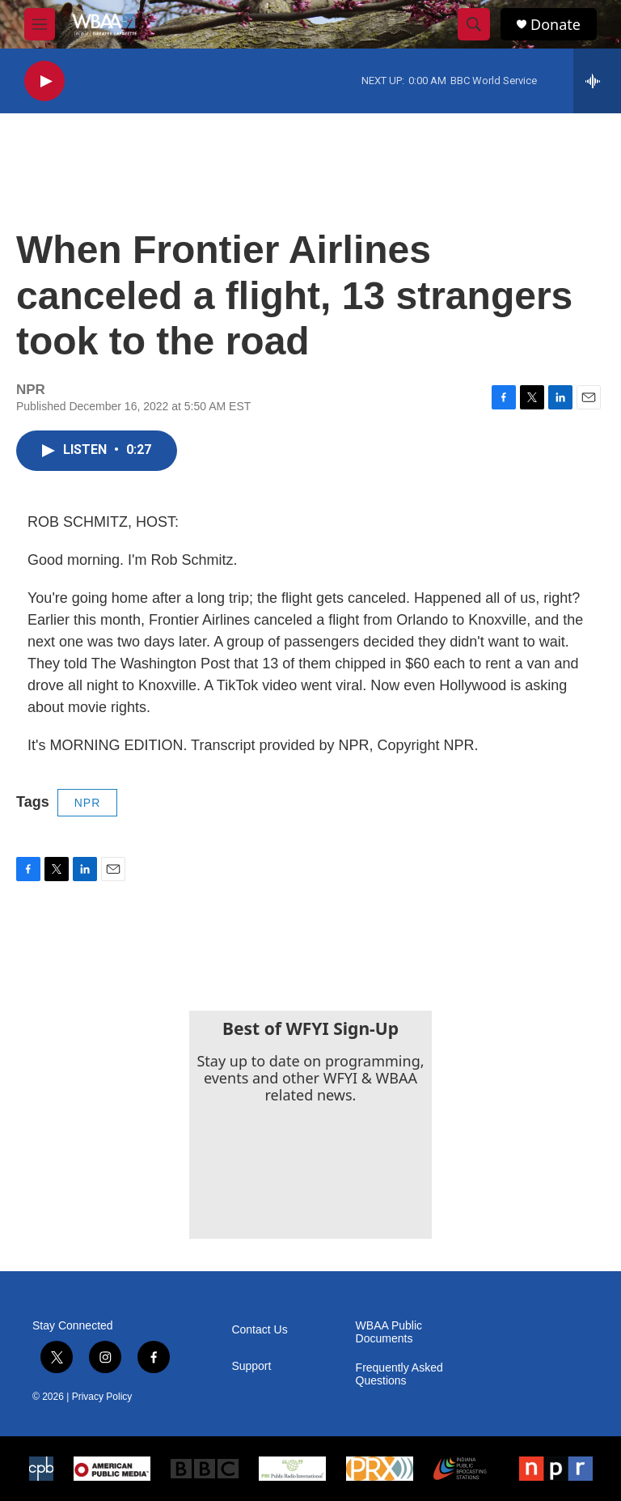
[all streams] (597, 81)
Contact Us (259, 1330)
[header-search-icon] (474, 24)
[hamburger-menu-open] (39, 24)
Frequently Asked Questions (399, 1374)
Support (251, 1366)
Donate (555, 24)
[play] (44, 81)
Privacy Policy (102, 1396)
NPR (87, 802)
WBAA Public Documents (389, 1332)
